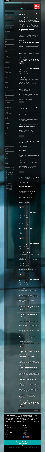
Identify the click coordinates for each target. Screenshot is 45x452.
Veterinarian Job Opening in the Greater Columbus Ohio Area (29, 280)
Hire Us (19, 443)
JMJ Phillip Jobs (6, 93)
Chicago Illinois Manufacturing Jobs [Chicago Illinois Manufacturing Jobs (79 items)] (9, 172)
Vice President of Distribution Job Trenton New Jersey (9, 22)
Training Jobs (6, 158)
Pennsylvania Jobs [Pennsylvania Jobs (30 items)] (11, 188)
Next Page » (36, 410)
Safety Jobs (6, 138)
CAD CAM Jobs (6, 46)
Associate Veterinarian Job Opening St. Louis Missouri (28, 13)
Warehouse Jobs (6, 163)
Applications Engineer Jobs (8, 37)
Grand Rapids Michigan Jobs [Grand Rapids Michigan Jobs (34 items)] (11, 183)
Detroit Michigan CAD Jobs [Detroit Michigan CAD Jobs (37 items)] (10, 176)
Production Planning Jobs (7, 124)
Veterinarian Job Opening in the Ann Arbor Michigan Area (28, 213)
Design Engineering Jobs (7, 62)
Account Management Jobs (8, 31)
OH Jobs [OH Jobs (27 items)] (8, 188)
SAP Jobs (6, 143)
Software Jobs (6, 149)
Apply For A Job (24, 443)
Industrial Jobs (6, 87)
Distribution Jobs (7, 66)
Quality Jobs (6, 132)
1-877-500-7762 (25, 434)
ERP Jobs (6, 73)
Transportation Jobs (7, 159)
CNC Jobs (6, 51)
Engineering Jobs (6, 71)
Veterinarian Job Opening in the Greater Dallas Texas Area (29, 142)
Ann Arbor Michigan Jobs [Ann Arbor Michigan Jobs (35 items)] (7, 167)
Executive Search (7, 77)
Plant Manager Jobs (7, 117)
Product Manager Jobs (7, 123)
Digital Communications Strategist (8, 27)
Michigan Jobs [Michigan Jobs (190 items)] (11, 186)
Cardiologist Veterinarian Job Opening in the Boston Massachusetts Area (29, 178)
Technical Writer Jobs (7, 154)
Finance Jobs (6, 78)
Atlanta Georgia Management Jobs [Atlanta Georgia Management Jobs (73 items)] (9, 168)
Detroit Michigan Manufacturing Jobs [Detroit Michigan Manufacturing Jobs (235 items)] (8, 181)
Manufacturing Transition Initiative (8, 102)
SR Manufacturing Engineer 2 (8, 23)
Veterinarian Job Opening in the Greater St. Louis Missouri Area (29, 69)
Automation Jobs (6, 41)
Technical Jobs (6, 153)
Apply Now (21, 63)
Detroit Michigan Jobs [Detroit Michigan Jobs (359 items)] (9, 179)
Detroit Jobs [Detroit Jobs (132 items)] (7, 174)
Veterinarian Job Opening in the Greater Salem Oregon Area (29, 244)
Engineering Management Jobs (8, 72)
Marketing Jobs (6, 103)
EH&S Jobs (6, 68)
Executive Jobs (6, 76)
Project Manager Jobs (7, 128)
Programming (6, 127)
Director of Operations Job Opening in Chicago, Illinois (28, 107)
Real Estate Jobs (6, 134)
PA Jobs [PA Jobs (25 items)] (9, 188)
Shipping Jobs (6, 148)
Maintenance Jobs (7, 98)
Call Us (19, 8)
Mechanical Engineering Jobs (8, 107)
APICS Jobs (6, 36)
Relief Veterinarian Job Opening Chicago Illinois (29, 352)
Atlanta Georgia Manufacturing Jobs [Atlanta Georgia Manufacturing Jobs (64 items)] (9, 169)
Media (5, 108)
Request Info (24, 8)
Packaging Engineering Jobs (8, 113)
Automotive (6, 42)
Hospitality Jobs (6, 82)
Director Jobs (6, 63)
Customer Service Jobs (7, 61)
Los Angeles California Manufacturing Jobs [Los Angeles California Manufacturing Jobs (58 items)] (9, 185)
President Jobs (6, 118)
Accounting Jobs (6, 32)
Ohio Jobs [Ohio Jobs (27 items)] (6, 188)
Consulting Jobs (6, 56)
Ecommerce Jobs (7, 67)
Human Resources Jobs (7, 83)
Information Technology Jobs (8, 88)
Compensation (6, 52)
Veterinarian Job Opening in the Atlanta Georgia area (29, 315)
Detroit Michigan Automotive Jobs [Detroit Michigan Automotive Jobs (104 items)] (8, 175)
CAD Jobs (6, 47)
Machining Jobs (6, 97)
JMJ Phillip (7, 1)
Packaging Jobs (6, 114)
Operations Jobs (6, 112)
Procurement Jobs (7, 122)
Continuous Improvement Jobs (8, 57)
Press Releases (6, 119)
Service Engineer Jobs (7, 144)
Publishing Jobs (6, 129)
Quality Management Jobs (7, 133)
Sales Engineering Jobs (7, 139)
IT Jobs (5, 92)
